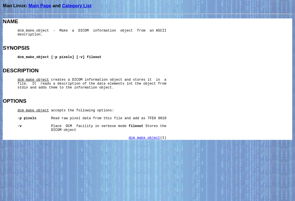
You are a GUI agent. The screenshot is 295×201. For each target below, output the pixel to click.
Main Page (40, 5)
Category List (76, 5)
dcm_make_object (144, 138)
